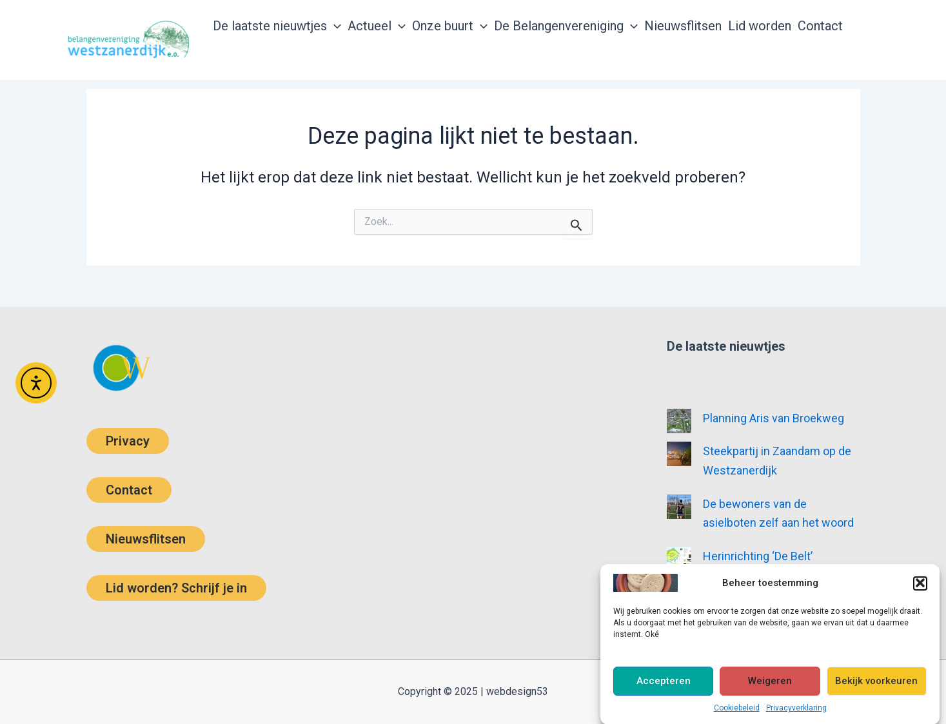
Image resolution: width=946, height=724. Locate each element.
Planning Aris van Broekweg (773, 418)
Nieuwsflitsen (146, 539)
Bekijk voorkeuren (876, 685)
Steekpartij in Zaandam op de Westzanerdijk (777, 460)
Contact (129, 490)
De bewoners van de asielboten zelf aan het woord (778, 513)
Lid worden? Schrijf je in (176, 588)
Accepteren (663, 685)
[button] (920, 587)
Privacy (128, 441)
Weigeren (770, 685)
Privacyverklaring (796, 712)
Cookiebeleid (737, 712)
